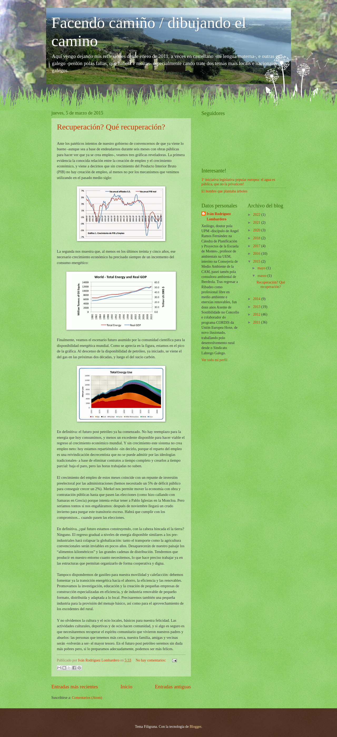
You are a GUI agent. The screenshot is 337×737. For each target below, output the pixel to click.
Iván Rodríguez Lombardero (219, 216)
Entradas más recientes (74, 686)
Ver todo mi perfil (214, 360)
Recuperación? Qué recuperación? (111, 126)
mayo (261, 268)
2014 (257, 299)
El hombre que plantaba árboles (224, 191)
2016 (257, 254)
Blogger (195, 727)
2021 (257, 223)
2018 (257, 238)
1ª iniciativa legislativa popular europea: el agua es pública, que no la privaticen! (238, 182)
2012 (257, 314)
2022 (257, 215)
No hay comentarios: (151, 660)
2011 (257, 322)
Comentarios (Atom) (87, 698)
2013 (257, 307)
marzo (262, 276)
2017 (257, 246)
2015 (257, 261)
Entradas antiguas (173, 686)
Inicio (126, 686)
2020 (257, 230)
